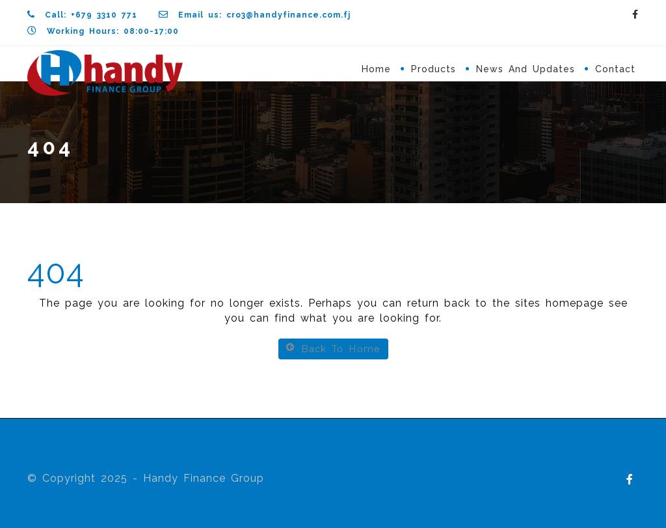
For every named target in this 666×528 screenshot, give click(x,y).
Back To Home (333, 348)
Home (376, 69)
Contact (615, 69)
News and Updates (525, 69)
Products (433, 69)
